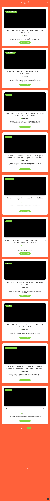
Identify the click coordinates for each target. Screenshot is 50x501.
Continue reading (25, 44)
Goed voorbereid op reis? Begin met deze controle (25, 33)
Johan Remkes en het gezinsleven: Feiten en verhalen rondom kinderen (25, 121)
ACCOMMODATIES (11, 54)
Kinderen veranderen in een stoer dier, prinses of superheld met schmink (25, 253)
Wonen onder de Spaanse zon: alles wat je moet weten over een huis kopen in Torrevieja (25, 165)
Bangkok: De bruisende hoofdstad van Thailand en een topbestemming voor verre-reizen (25, 209)
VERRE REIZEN (10, 187)
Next (29, 448)
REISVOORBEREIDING (11, 11)
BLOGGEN (9, 98)
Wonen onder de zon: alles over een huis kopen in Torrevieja (25, 342)
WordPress (27, 492)
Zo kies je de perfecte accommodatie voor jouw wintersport (25, 76)
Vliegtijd (8, 275)
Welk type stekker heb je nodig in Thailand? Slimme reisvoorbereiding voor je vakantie (25, 386)
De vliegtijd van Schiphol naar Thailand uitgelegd (25, 298)
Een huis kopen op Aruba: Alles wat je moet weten (25, 431)
